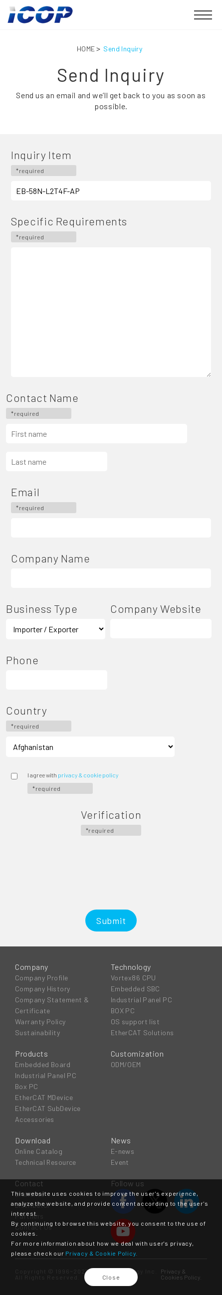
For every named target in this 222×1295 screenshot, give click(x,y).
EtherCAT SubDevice (48, 1108)
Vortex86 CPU (133, 977)
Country (38, 718)
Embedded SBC (135, 988)
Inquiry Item (43, 162)
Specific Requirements (69, 228)
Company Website (155, 608)
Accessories (34, 1119)
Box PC (26, 1086)
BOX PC (123, 1010)
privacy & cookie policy (88, 774)
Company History (42, 988)
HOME (86, 48)
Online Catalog (38, 1151)
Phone (22, 659)
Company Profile (41, 977)
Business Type (41, 608)
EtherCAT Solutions (142, 1032)
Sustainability (37, 1032)
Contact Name (42, 405)
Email (43, 499)
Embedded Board (42, 1064)
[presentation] (111, 860)
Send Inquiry (122, 48)
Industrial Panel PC (141, 999)
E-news (123, 1151)
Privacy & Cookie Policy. (101, 1253)
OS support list (135, 1021)
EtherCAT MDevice (44, 1097)
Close (111, 1277)
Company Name (50, 558)
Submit (111, 920)
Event (120, 1162)
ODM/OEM (126, 1064)
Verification (111, 822)
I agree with (72, 783)
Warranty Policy (40, 1021)
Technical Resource (45, 1162)
